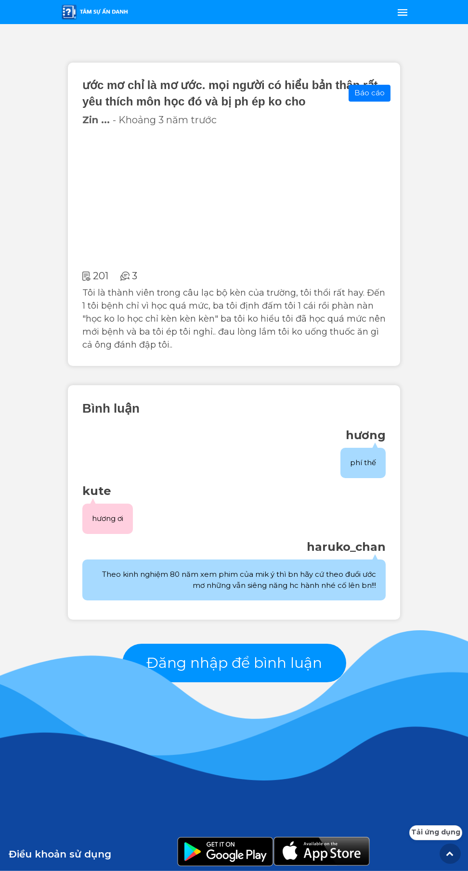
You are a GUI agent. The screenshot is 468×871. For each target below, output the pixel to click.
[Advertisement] (234, 197)
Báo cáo (369, 92)
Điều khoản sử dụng (60, 854)
